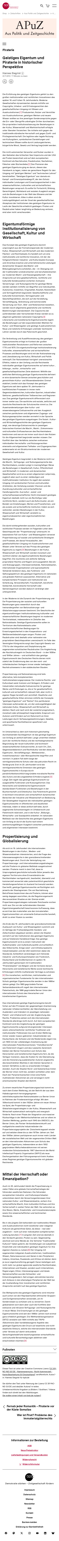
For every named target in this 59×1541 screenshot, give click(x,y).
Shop (4, 13)
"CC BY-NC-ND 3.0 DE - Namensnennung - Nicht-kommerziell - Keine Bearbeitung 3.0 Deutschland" (29, 1371)
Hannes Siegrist (13, 73)
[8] (29, 1249)
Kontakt (29, 1513)
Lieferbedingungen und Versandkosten (29, 1455)
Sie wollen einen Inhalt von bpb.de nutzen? (21, 1395)
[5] (51, 776)
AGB (29, 1446)
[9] (25, 1340)
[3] (44, 316)
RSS (29, 1508)
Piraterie (8, 50)
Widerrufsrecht (29, 1459)
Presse (29, 1517)
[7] (20, 1234)
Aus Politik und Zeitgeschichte (36, 13)
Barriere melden (29, 1522)
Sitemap (29, 1499)
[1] (21, 112)
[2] (29, 164)
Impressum (29, 1490)
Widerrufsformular (29, 1464)
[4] (23, 549)
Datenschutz (29, 1494)
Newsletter (29, 1504)
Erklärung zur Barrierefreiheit (29, 1527)
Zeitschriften (15, 13)
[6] (3, 973)
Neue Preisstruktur (29, 1450)
